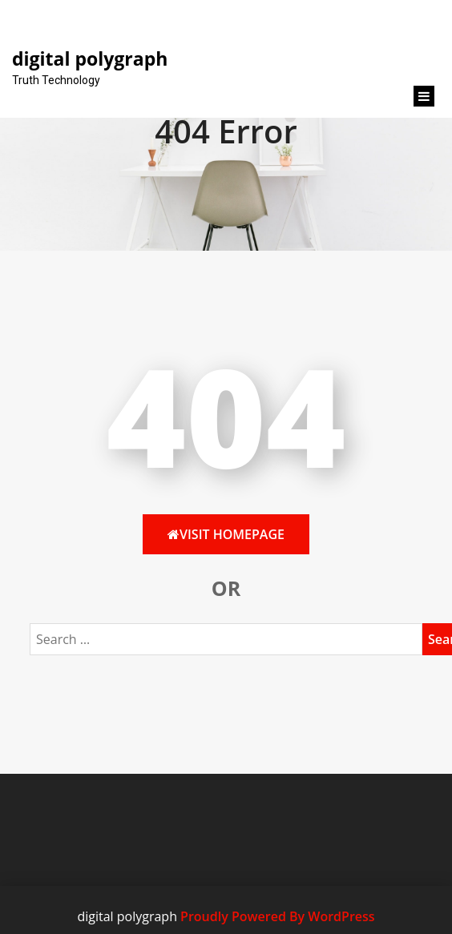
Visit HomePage (226, 534)
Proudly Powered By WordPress (277, 916)
